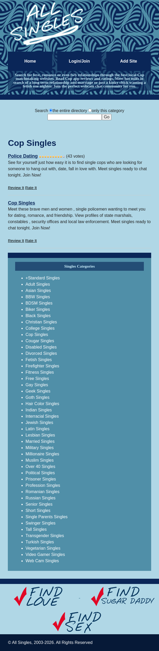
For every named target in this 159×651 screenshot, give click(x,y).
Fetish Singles (39, 359)
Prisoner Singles (41, 479)
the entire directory (69, 110)
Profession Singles (43, 485)
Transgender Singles (45, 535)
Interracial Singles (42, 416)
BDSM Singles (39, 303)
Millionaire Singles (42, 454)
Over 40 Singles (40, 466)
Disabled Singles (41, 347)
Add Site (128, 61)
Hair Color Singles (42, 403)
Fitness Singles (40, 372)
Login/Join (79, 61)
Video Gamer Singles (45, 554)
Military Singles (40, 447)
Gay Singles (37, 385)
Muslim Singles (40, 460)
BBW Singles (38, 297)
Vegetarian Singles (43, 548)
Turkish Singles (40, 542)
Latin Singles (38, 429)
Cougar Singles (40, 341)
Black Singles (38, 315)
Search (41, 110)
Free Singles (37, 378)
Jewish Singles (39, 422)
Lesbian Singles (40, 435)
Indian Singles (39, 410)
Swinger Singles (41, 523)
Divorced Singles (41, 353)
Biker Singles (38, 309)
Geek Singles (38, 391)
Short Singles (38, 510)
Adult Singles (38, 284)
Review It (16, 187)
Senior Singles (39, 504)
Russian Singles (41, 498)
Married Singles (40, 441)
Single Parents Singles (47, 517)
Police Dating (23, 156)
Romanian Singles (43, 491)
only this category (108, 110)
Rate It (31, 187)
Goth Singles (38, 397)
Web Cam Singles (42, 561)
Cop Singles (21, 203)
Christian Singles (41, 322)
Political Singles (40, 473)
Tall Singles (36, 529)
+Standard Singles (43, 278)
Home (30, 61)
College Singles (40, 328)
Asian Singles (38, 290)
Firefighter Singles (42, 366)
